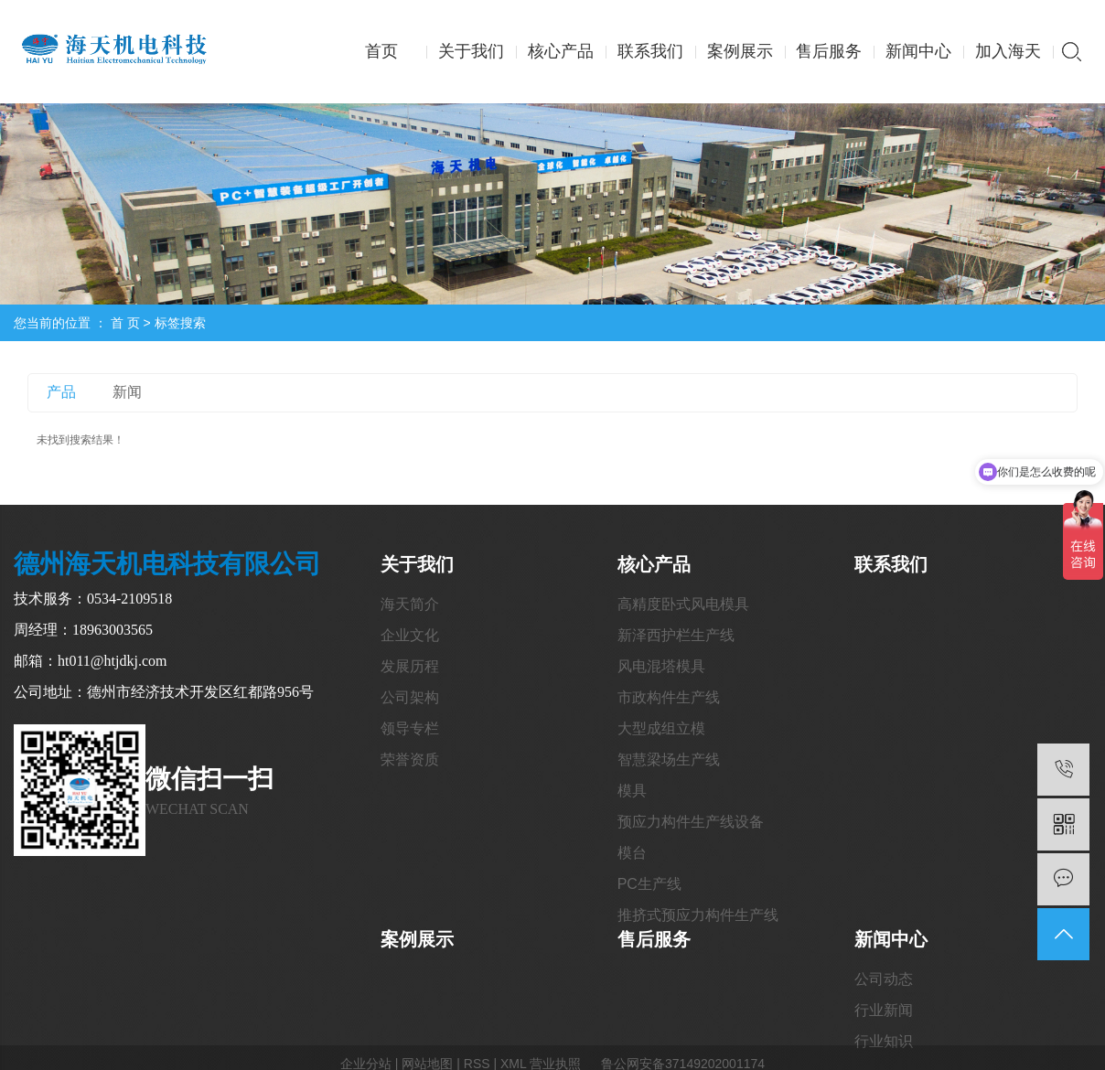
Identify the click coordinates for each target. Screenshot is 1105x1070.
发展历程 (410, 666)
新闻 (127, 392)
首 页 (125, 323)
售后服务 (829, 51)
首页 (381, 51)
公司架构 (410, 697)
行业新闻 (883, 1010)
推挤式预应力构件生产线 (697, 915)
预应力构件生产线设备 (690, 821)
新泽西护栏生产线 (676, 635)
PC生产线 (649, 884)
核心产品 (561, 51)
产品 (61, 392)
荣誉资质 (410, 759)
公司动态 (883, 979)
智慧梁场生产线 (668, 759)
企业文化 (410, 635)
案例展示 (740, 51)
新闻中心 (918, 51)
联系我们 (650, 51)
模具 (632, 790)
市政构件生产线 (668, 697)
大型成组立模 (661, 728)
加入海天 (1008, 51)
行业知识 (883, 1041)
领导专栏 (410, 728)
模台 (632, 853)
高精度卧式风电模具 (683, 604)
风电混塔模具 (661, 666)
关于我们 (471, 51)
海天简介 (410, 604)
